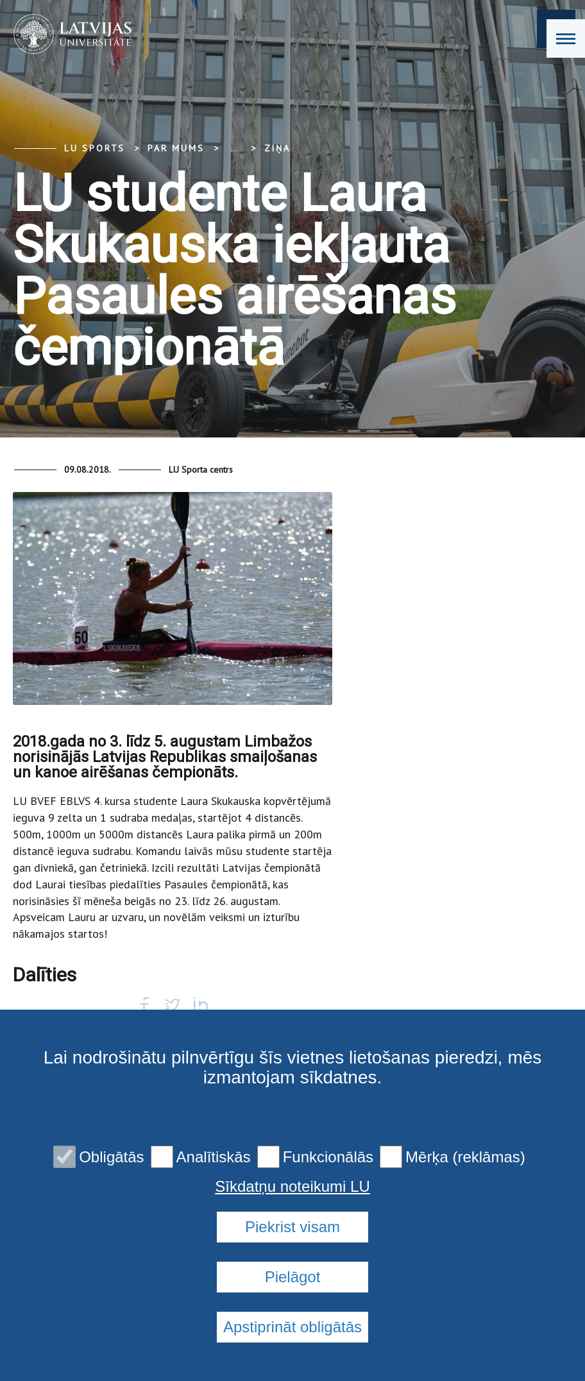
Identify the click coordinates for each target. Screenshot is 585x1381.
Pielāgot (293, 1276)
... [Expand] (234, 148)
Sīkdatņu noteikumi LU (292, 1186)
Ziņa (277, 148)
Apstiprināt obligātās (292, 1326)
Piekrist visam (292, 1226)
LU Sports (94, 148)
